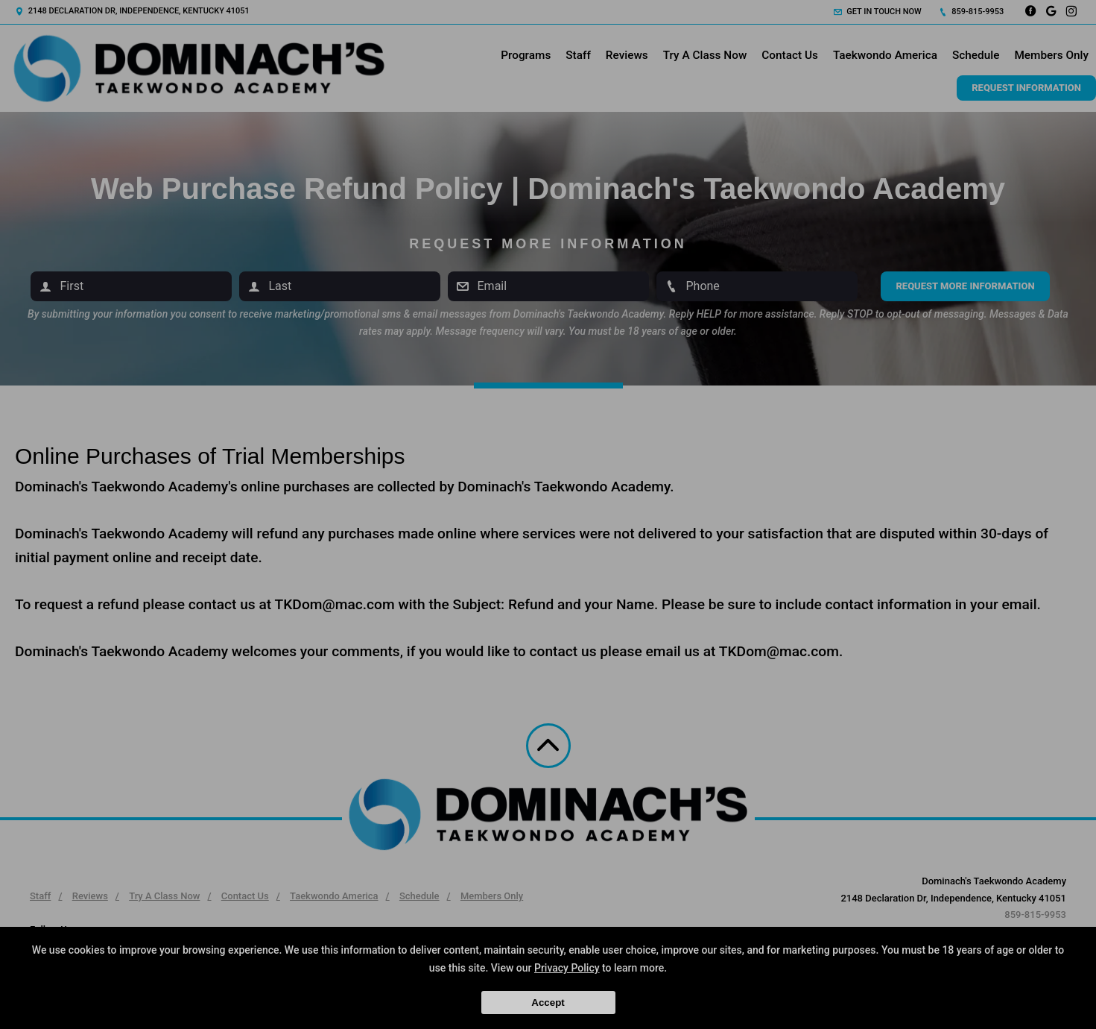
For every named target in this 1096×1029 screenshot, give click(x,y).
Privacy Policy (567, 968)
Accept (547, 1002)
